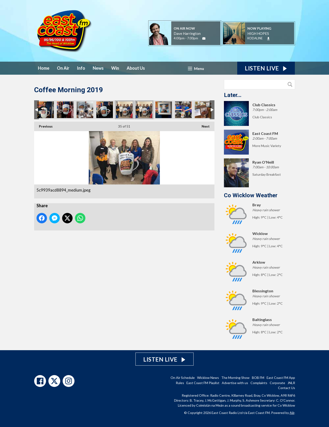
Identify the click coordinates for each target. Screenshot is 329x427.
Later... (232, 95)
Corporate (277, 383)
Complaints (258, 383)
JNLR (291, 383)
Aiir (292, 413)
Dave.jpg (85, 109)
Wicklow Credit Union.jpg (203, 109)
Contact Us (286, 388)
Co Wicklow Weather (251, 195)
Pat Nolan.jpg (104, 109)
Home (43, 68)
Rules (180, 383)
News (98, 68)
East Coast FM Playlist (202, 383)
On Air (63, 68)
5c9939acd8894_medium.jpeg (124, 109)
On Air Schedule (183, 378)
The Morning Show (235, 378)
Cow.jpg (163, 109)
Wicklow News (208, 378)
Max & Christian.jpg (183, 109)
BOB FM (258, 378)
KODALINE (255, 38)
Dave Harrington (187, 33)
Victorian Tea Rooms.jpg (65, 109)
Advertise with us (235, 383)
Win (115, 68)
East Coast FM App (281, 378)
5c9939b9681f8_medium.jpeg (144, 109)
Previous (43, 125)
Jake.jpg (45, 109)
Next (203, 125)
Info (81, 68)
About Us (136, 68)
